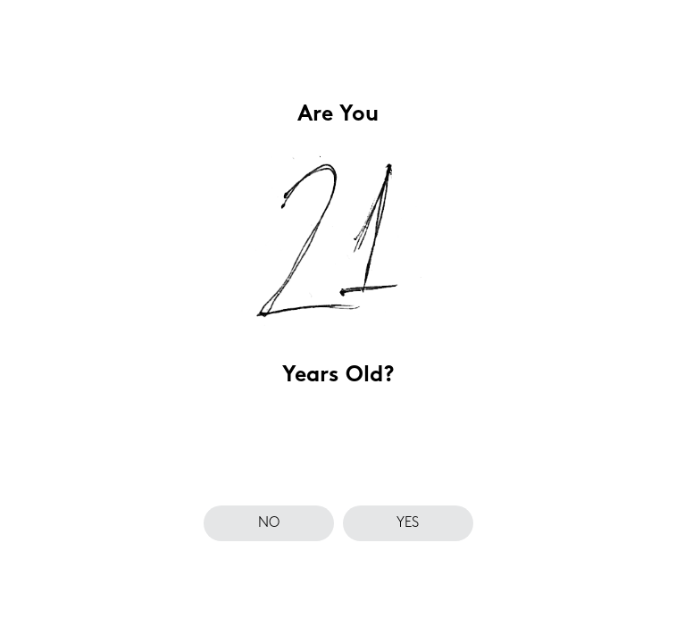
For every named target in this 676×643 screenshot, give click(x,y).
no (269, 523)
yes (407, 523)
